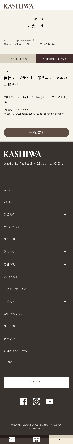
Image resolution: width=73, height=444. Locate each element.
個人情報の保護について (15, 356)
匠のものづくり (14, 229)
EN (61, 439)
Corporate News (54, 58)
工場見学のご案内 (16, 319)
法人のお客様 (13, 281)
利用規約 (8, 367)
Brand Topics (18, 58)
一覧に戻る (36, 132)
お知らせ (10, 204)
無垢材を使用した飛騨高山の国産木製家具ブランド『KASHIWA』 (37, 430)
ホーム (8, 191)
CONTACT (36, 389)
